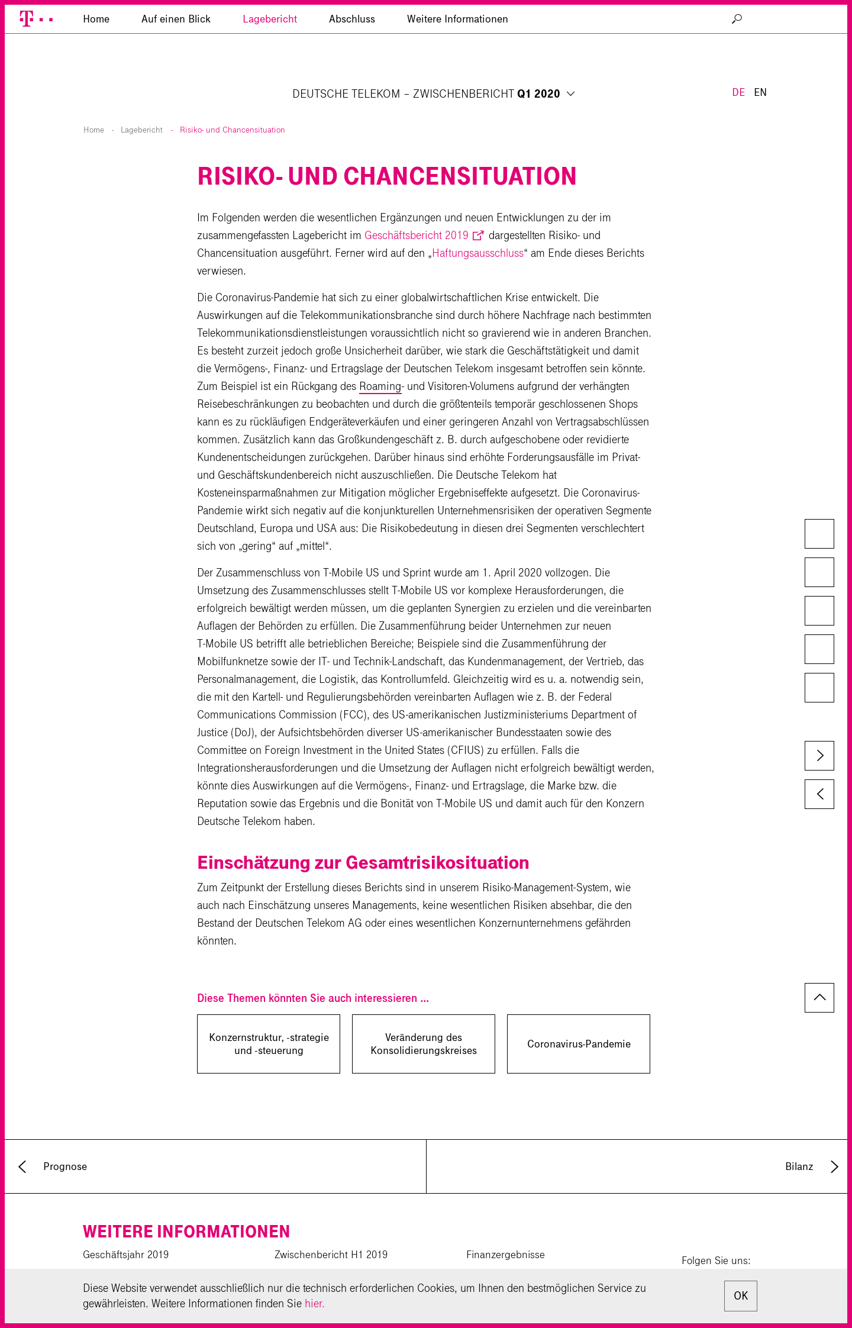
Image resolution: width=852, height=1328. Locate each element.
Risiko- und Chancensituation (232, 101)
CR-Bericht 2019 (119, 1246)
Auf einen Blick (176, 73)
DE (738, 34)
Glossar (818, 688)
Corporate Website (123, 1267)
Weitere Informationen (457, 73)
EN (760, 34)
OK (741, 1296)
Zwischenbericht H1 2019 (331, 1226)
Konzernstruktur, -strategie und (269, 1016)
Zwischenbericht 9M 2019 (332, 1246)
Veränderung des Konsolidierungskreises (423, 1016)
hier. (315, 1303)
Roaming (380, 358)
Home (93, 101)
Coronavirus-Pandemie (579, 1015)
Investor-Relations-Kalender (526, 1246)
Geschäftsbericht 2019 (416, 207)
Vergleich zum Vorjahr (818, 611)
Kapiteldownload (818, 573)
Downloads (818, 534)
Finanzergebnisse (505, 1226)
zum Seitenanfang (819, 969)
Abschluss (352, 73)
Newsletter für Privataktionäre (531, 1267)
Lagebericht (270, 73)
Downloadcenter (311, 1267)
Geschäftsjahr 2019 (126, 1226)
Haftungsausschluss (478, 224)
